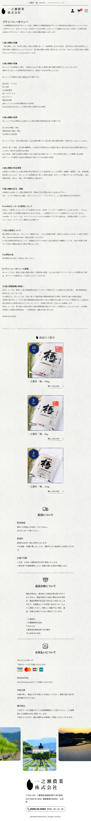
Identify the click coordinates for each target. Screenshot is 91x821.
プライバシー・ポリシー (18, 32)
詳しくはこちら (53, 386)
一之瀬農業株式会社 (16, 10)
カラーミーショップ (23, 29)
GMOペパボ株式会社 (41, 25)
